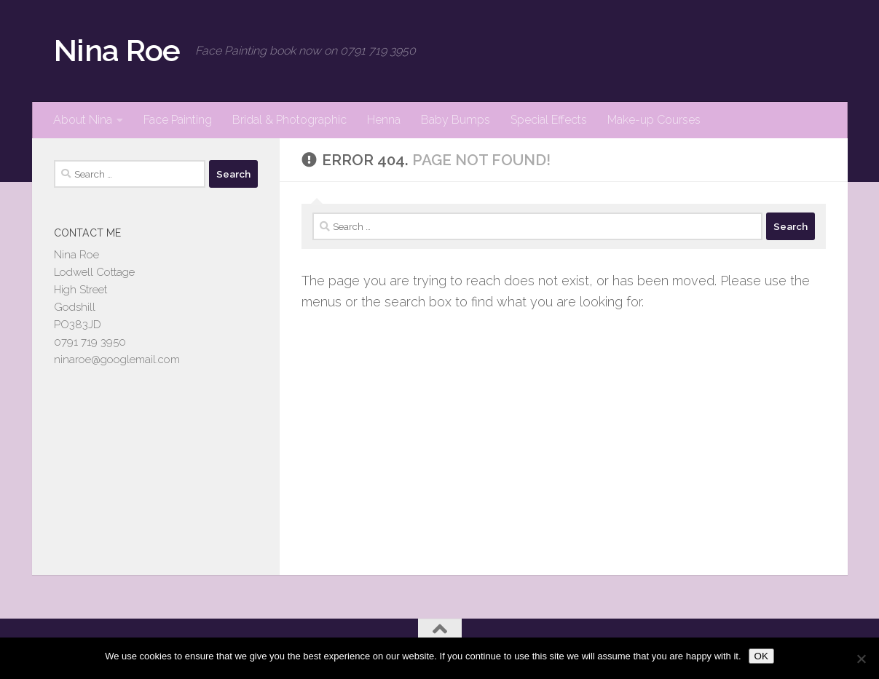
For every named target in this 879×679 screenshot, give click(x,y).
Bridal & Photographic (289, 120)
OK (761, 656)
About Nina (82, 120)
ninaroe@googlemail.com (117, 359)
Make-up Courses (654, 120)
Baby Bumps (455, 120)
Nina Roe (117, 50)
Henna (384, 120)
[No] (861, 658)
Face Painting (177, 120)
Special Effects (549, 120)
